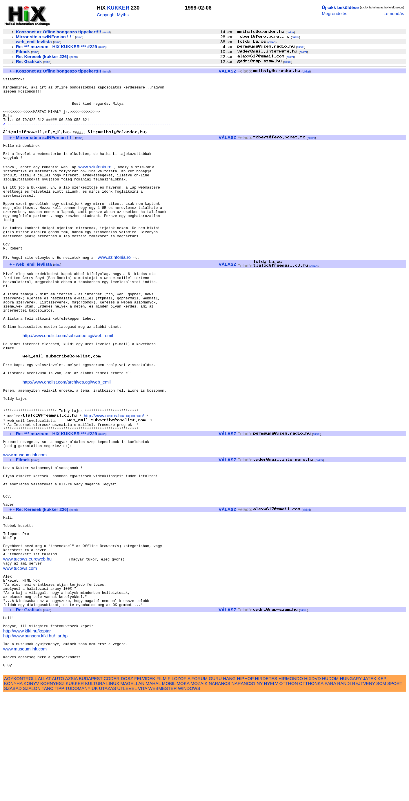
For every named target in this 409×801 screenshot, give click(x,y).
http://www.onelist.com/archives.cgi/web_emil (67, 439)
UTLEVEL (127, 794)
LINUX (112, 789)
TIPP (59, 794)
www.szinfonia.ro (94, 184)
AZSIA (71, 784)
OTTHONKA (311, 789)
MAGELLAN (133, 789)
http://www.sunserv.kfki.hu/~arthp (35, 736)
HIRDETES (266, 784)
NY (260, 789)
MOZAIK (199, 789)
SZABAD (13, 794)
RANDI (344, 789)
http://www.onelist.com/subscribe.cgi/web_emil (68, 385)
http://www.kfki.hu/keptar (27, 731)
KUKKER (118, 8)
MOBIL (169, 789)
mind (106, 32)
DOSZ (127, 784)
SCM (381, 789)
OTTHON (288, 789)
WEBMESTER (162, 794)
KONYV (31, 789)
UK (95, 794)
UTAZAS (107, 794)
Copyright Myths (113, 14)
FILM (162, 784)
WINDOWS (189, 794)
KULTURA (95, 789)
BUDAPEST (91, 784)
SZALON (32, 794)
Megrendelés (334, 13)
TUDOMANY (77, 794)
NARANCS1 (244, 789)
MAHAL (153, 789)
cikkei (290, 32)
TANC (47, 794)
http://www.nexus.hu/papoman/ (114, 479)
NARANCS (219, 789)
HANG (229, 784)
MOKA (183, 789)
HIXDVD (312, 784)
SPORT (394, 789)
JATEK (369, 784)
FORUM (199, 784)
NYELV (271, 789)
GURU (215, 784)
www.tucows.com (20, 657)
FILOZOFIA (179, 784)
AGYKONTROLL (20, 784)
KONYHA (13, 789)
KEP (382, 784)
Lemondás (393, 13)
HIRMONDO (291, 784)
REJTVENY (363, 789)
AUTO (58, 784)
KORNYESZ (52, 789)
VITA (142, 794)
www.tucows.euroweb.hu (27, 647)
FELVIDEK (144, 784)
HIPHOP (245, 784)
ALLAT (44, 784)
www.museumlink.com (25, 524)
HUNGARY (351, 784)
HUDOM (330, 784)
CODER (112, 784)
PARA (330, 789)
